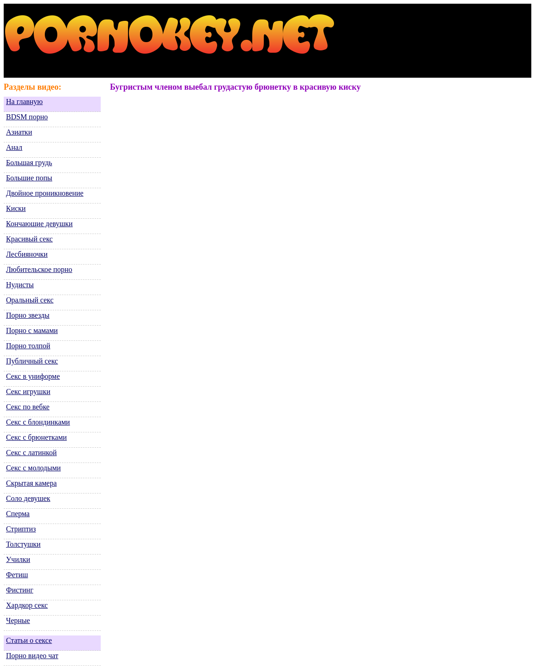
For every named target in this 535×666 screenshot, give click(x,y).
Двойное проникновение (45, 193)
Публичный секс (32, 361)
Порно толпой (28, 346)
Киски (16, 208)
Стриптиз (21, 529)
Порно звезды (27, 315)
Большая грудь (29, 162)
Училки (18, 559)
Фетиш (17, 575)
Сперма (18, 514)
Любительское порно (39, 269)
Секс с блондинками (38, 422)
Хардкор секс (27, 605)
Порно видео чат (32, 656)
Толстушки (23, 544)
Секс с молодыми (33, 468)
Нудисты (20, 285)
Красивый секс (29, 239)
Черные (18, 620)
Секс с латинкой (31, 452)
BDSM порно (27, 117)
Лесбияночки (27, 254)
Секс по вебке (27, 407)
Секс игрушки (28, 391)
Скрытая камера (31, 483)
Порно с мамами (32, 330)
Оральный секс (30, 300)
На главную (24, 101)
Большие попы (29, 178)
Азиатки (19, 132)
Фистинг (19, 590)
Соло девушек (28, 498)
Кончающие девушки (39, 224)
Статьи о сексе (29, 640)
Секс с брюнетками (36, 437)
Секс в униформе (33, 376)
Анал (14, 147)
